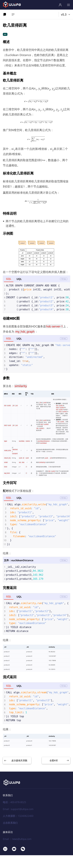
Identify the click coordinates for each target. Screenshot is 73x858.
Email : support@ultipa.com (18, 812)
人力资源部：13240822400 (18, 818)
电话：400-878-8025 (14, 805)
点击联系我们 (10, 825)
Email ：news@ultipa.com (17, 841)
